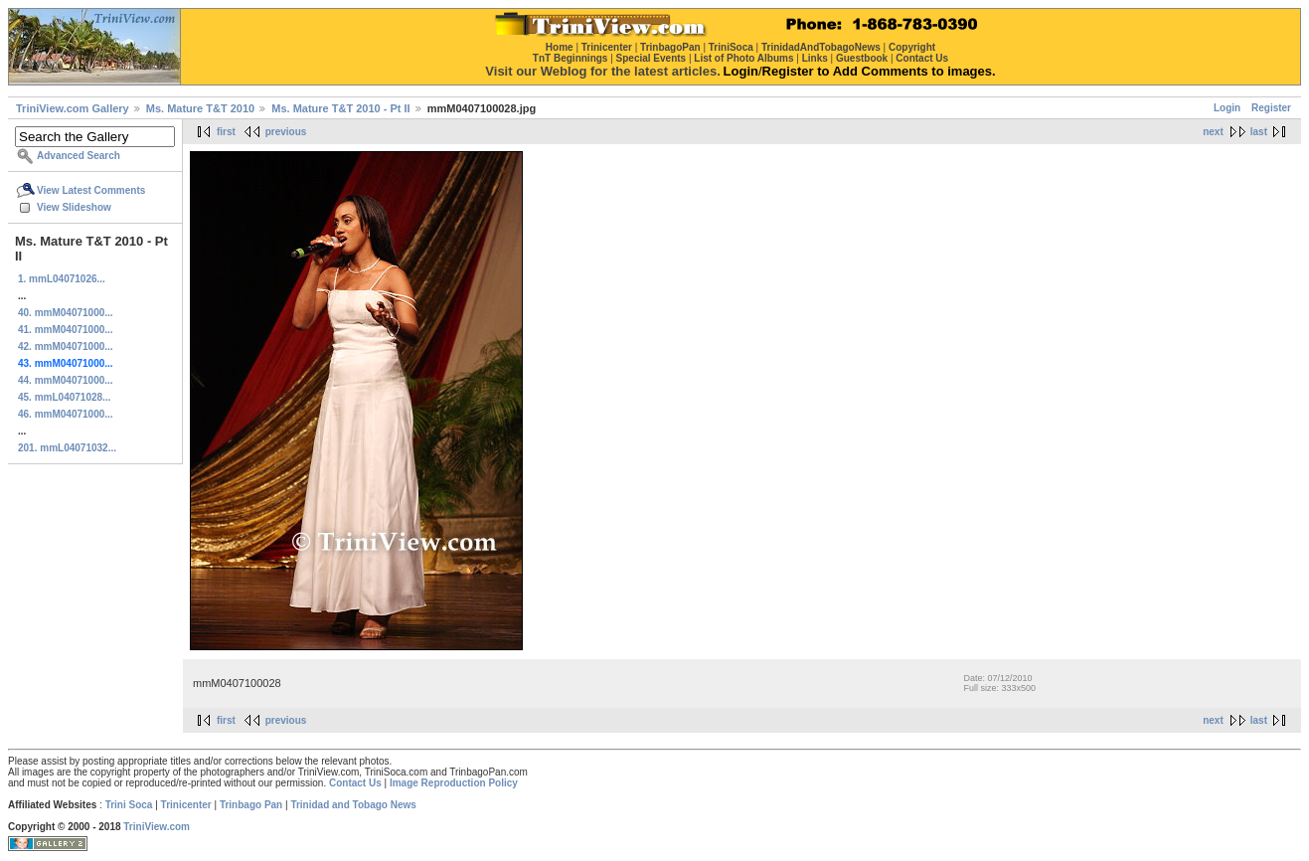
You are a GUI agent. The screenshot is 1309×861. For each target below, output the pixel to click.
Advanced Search (78, 155)
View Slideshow (74, 207)
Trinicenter (186, 804)
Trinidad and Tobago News (353, 804)
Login (1227, 107)
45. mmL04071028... (64, 397)
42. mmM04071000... (65, 346)
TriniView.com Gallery (72, 108)
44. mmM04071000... (65, 380)
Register (1271, 107)
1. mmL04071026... (61, 278)
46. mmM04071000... (65, 414)
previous (286, 131)
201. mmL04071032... (67, 447)
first (226, 131)
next (1213, 131)
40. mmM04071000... (65, 312)
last (1258, 131)
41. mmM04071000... (65, 329)
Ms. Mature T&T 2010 (200, 108)
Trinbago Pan (251, 804)
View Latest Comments (91, 190)
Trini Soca (129, 804)
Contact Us (355, 782)
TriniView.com (156, 826)
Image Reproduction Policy (454, 782)
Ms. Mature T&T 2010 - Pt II (340, 108)
